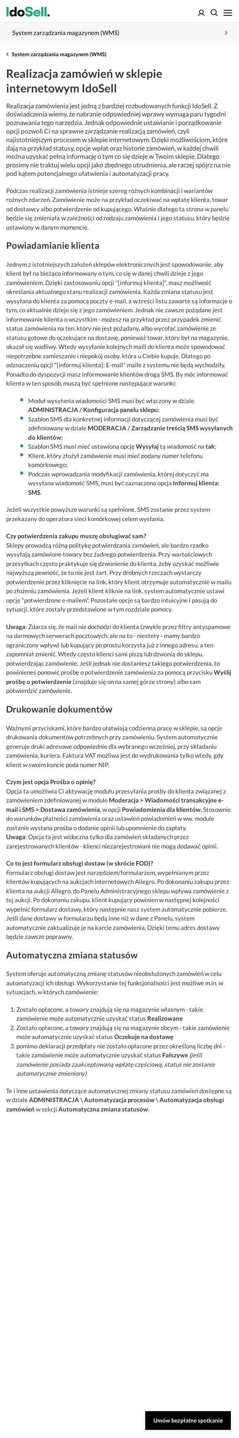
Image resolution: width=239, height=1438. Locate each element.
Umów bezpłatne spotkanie (188, 1420)
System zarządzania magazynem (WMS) (59, 54)
